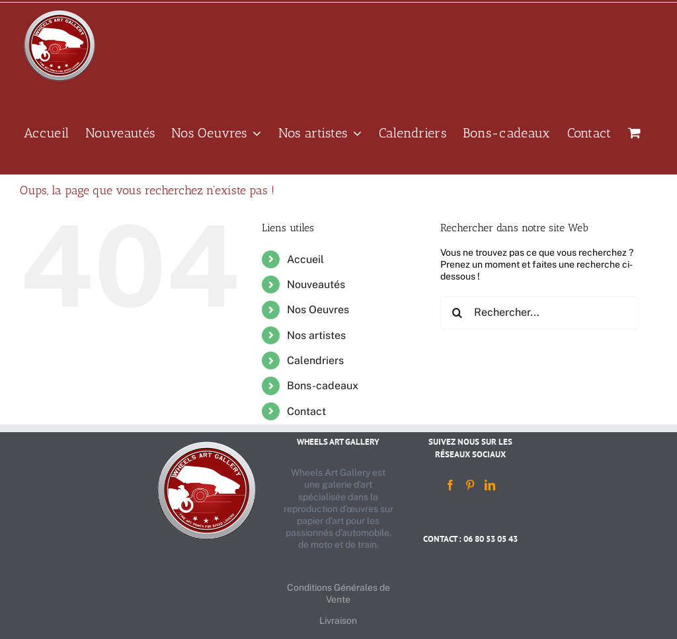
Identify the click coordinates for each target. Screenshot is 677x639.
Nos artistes (316, 335)
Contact (306, 411)
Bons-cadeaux (322, 385)
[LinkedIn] (490, 485)
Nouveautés (316, 284)
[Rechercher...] (539, 312)
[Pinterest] (470, 485)
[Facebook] (450, 485)
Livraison (338, 620)
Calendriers (315, 360)
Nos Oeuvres (318, 309)
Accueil (305, 259)
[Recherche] (456, 312)
